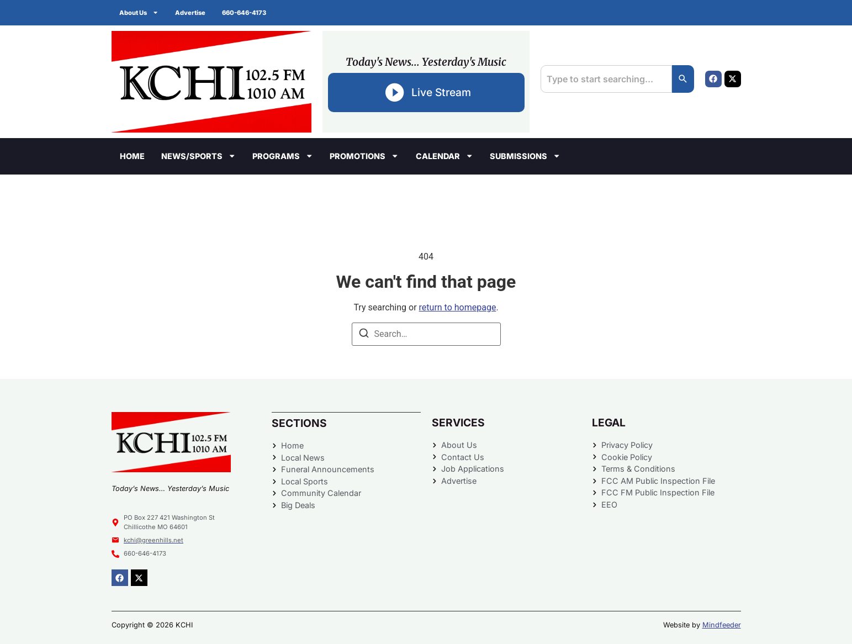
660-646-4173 (245, 13)
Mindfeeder (721, 625)
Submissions (525, 155)
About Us (139, 12)
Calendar (444, 155)
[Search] (683, 79)
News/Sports (198, 155)
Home (132, 156)
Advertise (191, 13)
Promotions (364, 155)
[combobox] (606, 79)
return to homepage (457, 307)
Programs (282, 155)
